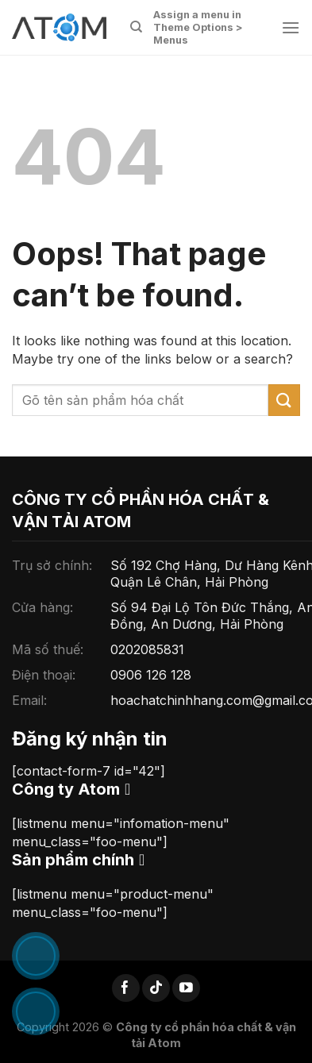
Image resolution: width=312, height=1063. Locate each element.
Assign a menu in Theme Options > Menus (198, 27)
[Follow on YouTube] (186, 988)
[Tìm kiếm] (136, 27)
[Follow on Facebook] (126, 988)
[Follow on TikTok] (156, 988)
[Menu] (290, 27)
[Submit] (284, 399)
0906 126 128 (150, 675)
